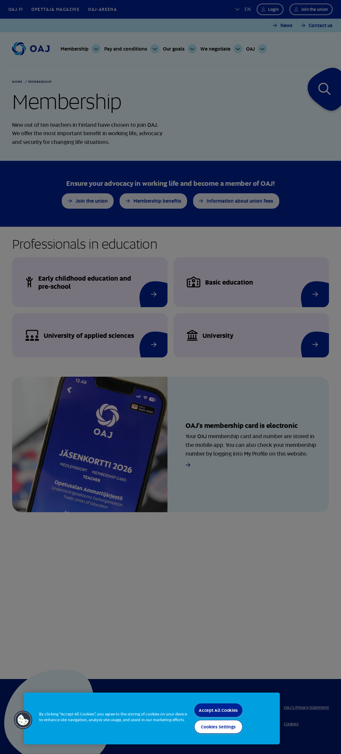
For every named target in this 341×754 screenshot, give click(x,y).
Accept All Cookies (218, 710)
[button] (23, 720)
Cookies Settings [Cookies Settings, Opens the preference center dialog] (218, 727)
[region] (152, 718)
